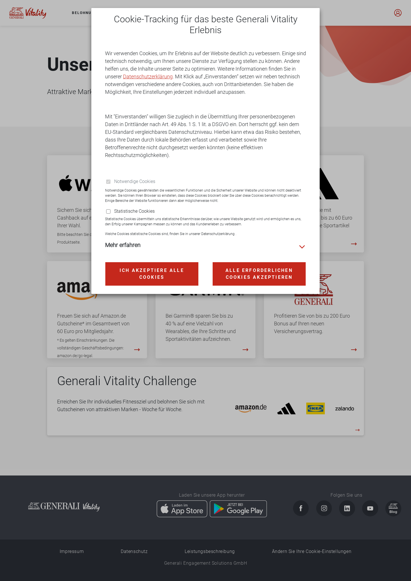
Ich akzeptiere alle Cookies (152, 266)
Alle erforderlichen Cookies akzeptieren (259, 266)
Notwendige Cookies (134, 174)
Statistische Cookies (134, 204)
